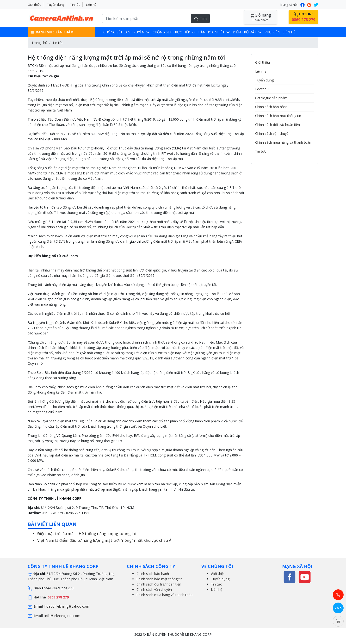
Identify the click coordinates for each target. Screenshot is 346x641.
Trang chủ (39, 42)
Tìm (200, 18)
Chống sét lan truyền (126, 32)
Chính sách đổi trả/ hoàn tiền (277, 124)
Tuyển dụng (55, 4)
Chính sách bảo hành (271, 107)
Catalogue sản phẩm (271, 98)
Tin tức (75, 4)
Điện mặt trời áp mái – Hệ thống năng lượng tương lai (86, 533)
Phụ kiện (272, 32)
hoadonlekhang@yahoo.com (66, 606)
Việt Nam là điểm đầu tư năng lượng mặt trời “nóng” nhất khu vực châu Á (104, 540)
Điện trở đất (247, 32)
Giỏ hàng (260, 17)
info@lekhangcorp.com (62, 615)
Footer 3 (262, 89)
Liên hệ (91, 4)
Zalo (338, 608)
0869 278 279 (58, 597)
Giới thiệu (34, 4)
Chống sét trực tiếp (174, 32)
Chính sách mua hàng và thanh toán (283, 142)
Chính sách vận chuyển (272, 133)
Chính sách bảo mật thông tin (278, 115)
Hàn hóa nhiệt (214, 32)
